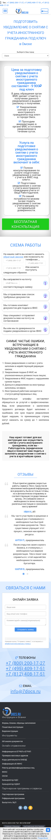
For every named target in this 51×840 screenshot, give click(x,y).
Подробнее (43, 838)
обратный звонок (13, 256)
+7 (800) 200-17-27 (15, 2)
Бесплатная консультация (25, 224)
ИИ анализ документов (12, 741)
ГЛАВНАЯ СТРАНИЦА (12, 826)
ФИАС (4, 772)
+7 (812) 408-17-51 (13, 268)
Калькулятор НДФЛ (11, 784)
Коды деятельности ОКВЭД (14, 759)
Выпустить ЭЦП (9, 802)
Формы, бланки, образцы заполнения (18, 723)
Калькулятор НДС (10, 780)
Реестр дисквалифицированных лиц (18, 767)
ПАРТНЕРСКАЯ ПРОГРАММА (34, 826)
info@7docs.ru (11, 283)
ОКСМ (4, 776)
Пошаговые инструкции (12, 727)
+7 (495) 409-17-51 (32, 2)
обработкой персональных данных (18, 644)
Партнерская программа (13, 794)
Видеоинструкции (10, 731)
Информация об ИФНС (12, 763)
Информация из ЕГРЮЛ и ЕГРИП (16, 751)
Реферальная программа (13, 798)
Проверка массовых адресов (15, 755)
